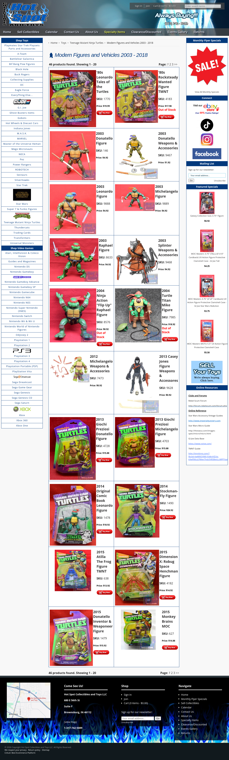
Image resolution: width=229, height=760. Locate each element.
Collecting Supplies (22, 79)
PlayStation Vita (22, 371)
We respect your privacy (16, 750)
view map (70, 722)
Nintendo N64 (22, 297)
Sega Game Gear (22, 387)
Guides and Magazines (22, 261)
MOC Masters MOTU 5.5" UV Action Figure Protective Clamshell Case (207, 345)
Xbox (22, 415)
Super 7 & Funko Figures (22, 209)
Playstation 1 (22, 340)
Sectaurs (22, 174)
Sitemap (45, 750)
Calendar (51, 32)
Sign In (138, 6)
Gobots (22, 118)
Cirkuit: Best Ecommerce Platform (20, 752)
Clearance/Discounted (146, 32)
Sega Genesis (22, 392)
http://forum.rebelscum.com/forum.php (207, 405)
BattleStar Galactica (22, 58)
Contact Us (71, 32)
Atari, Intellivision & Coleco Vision (22, 254)
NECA (22, 154)
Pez (22, 159)
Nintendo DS (22, 266)
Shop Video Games (22, 248)
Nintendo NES (22, 302)
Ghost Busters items (22, 112)
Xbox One (22, 425)
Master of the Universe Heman (22, 143)
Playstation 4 (22, 361)
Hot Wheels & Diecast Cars (22, 123)
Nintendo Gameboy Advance (22, 281)
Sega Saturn (22, 402)
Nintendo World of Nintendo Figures (22, 328)
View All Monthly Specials (207, 92)
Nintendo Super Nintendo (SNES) (22, 309)
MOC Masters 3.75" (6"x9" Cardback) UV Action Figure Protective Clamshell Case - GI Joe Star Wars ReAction (206, 302)
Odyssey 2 (22, 334)
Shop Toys (22, 40)
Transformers (22, 237)
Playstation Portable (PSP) (22, 366)
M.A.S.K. (22, 133)
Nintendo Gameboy (22, 271)
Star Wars (22, 203)
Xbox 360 (22, 420)
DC (22, 84)
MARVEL (22, 138)
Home (7, 32)
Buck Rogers (22, 74)
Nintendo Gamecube (22, 292)
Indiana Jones (22, 128)
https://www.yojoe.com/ (199, 443)
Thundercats (22, 227)
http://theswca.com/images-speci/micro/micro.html (201, 432)
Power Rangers (22, 164)
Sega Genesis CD (22, 397)
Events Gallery (177, 32)
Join (148, 6)
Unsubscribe (219, 180)
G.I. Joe (22, 107)
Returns (199, 32)
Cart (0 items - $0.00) (165, 6)
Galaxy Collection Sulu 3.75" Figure (207, 215)
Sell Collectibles (28, 32)
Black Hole (22, 69)
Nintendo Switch (22, 316)
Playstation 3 (22, 356)
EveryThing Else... (22, 95)
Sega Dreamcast (22, 382)
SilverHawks (22, 180)
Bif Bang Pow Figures (22, 64)
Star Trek (22, 185)
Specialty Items (114, 32)
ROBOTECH (22, 169)
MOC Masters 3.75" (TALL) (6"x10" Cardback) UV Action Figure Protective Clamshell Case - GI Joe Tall (207, 257)
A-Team (22, 53)
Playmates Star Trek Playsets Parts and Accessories (22, 47)
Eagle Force (22, 90)
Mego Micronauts (22, 149)
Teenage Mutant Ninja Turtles (22, 222)
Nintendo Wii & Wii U (22, 321)
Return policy (34, 750)
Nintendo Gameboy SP (22, 287)
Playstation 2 (22, 345)
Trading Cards (22, 232)
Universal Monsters (22, 243)
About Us (91, 32)
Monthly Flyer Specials (194, 699)
